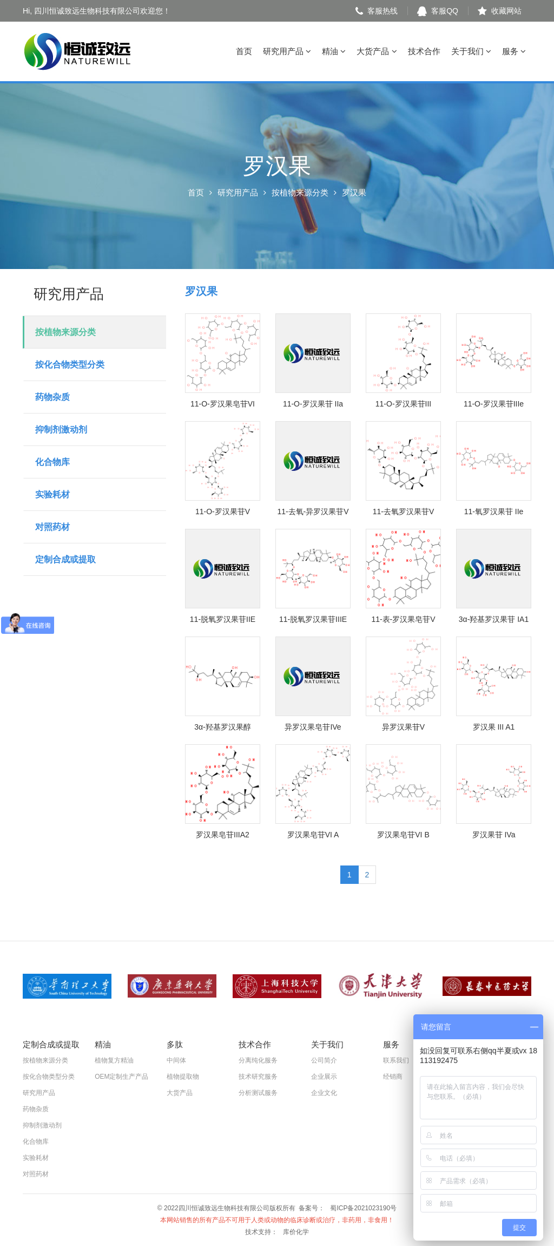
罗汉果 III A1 (494, 727)
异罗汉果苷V (403, 727)
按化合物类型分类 (69, 364)
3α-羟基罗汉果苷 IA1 (494, 619)
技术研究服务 (258, 1076)
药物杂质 (52, 397)
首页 (244, 51)
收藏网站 (500, 10)
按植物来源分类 (300, 192)
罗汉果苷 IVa (494, 834)
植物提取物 (183, 1076)
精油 (334, 51)
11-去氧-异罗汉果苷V (312, 511)
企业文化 (324, 1093)
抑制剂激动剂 (61, 429)
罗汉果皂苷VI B (403, 834)
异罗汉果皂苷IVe (313, 727)
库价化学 (296, 1232)
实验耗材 (52, 494)
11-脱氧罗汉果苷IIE (222, 619)
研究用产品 (287, 51)
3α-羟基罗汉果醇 (222, 727)
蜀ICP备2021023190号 (363, 1208)
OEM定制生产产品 (121, 1076)
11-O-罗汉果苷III (403, 403)
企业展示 (324, 1076)
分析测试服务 (258, 1093)
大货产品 (377, 51)
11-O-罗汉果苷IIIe (494, 403)
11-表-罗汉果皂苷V (403, 619)
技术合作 (424, 51)
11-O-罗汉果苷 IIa (313, 403)
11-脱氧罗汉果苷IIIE (313, 619)
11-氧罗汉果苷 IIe (494, 511)
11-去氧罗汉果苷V (403, 511)
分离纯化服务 (258, 1060)
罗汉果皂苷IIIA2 (222, 834)
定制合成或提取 (65, 559)
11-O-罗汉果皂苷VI (222, 403)
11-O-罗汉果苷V (222, 511)
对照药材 (52, 527)
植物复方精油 (114, 1060)
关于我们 (471, 51)
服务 (514, 51)
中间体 (176, 1060)
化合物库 (52, 462)
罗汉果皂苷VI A (313, 834)
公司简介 (324, 1060)
